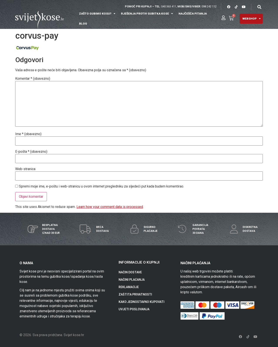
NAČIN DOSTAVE (130, 272)
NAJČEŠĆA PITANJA (193, 13)
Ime (28, 134)
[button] (259, 6)
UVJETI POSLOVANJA (134, 309)
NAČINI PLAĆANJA (132, 279)
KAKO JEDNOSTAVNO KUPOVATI (141, 302)
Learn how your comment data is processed (109, 207)
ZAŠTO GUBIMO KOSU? (97, 13)
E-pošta (31, 151)
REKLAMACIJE (129, 287)
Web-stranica (25, 169)
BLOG (83, 23)
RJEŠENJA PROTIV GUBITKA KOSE (147, 13)
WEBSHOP (251, 18)
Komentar (32, 78)
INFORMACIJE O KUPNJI (139, 262)
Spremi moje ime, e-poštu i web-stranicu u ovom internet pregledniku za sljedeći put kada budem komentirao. (101, 186)
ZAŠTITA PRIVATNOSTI (135, 294)
